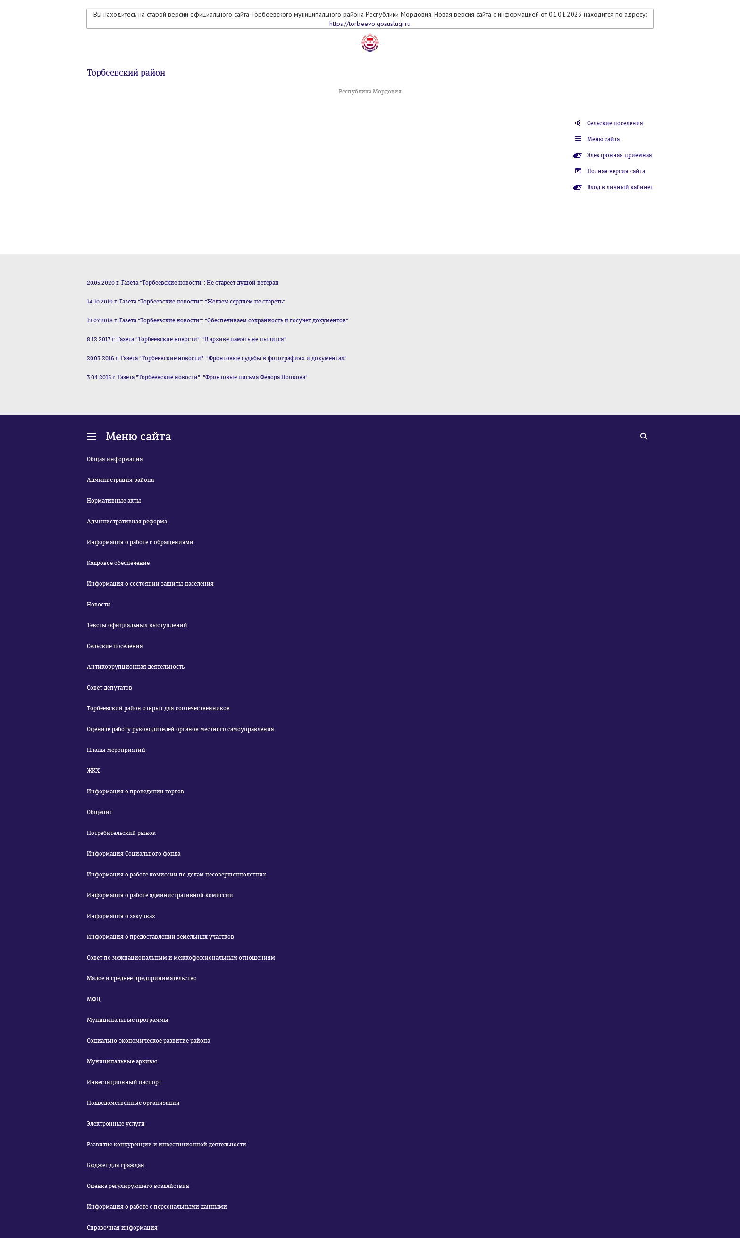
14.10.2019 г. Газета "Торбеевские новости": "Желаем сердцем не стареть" (186, 301)
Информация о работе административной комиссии (160, 895)
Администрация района (120, 480)
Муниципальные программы (127, 1020)
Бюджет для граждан (115, 1165)
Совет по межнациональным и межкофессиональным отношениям (181, 957)
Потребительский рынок (121, 833)
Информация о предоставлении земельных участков (160, 937)
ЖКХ (93, 770)
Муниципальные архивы (122, 1061)
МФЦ (94, 999)
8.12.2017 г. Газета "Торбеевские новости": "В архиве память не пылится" (186, 339)
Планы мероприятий (116, 750)
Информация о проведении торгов (135, 791)
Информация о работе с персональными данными (157, 1207)
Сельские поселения (615, 123)
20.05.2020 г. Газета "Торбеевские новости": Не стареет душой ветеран (183, 282)
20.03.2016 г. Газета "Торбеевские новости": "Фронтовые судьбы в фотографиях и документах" (217, 358)
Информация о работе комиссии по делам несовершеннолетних (176, 874)
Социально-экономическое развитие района (148, 1040)
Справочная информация (122, 1227)
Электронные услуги (116, 1123)
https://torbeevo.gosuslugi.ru (370, 23)
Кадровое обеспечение (118, 563)
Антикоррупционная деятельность (136, 667)
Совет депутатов (109, 687)
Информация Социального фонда (133, 854)
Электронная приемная (619, 155)
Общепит (99, 812)
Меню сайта (603, 139)
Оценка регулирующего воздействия (138, 1186)
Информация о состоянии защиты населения (150, 584)
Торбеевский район (126, 72)
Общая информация (115, 459)
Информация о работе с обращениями (140, 542)
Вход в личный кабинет (620, 187)
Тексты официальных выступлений (137, 625)
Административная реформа (127, 521)
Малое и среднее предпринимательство (142, 978)
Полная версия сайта (616, 171)
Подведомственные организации (133, 1103)
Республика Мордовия (370, 91)
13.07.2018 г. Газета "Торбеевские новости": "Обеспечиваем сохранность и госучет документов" (217, 320)
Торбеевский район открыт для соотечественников (158, 708)
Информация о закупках (121, 916)
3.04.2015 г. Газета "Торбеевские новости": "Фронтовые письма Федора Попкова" (197, 377)
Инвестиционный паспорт (124, 1082)
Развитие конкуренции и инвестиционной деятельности (166, 1144)
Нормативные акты (114, 500)
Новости (98, 604)
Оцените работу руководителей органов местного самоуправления (180, 729)
